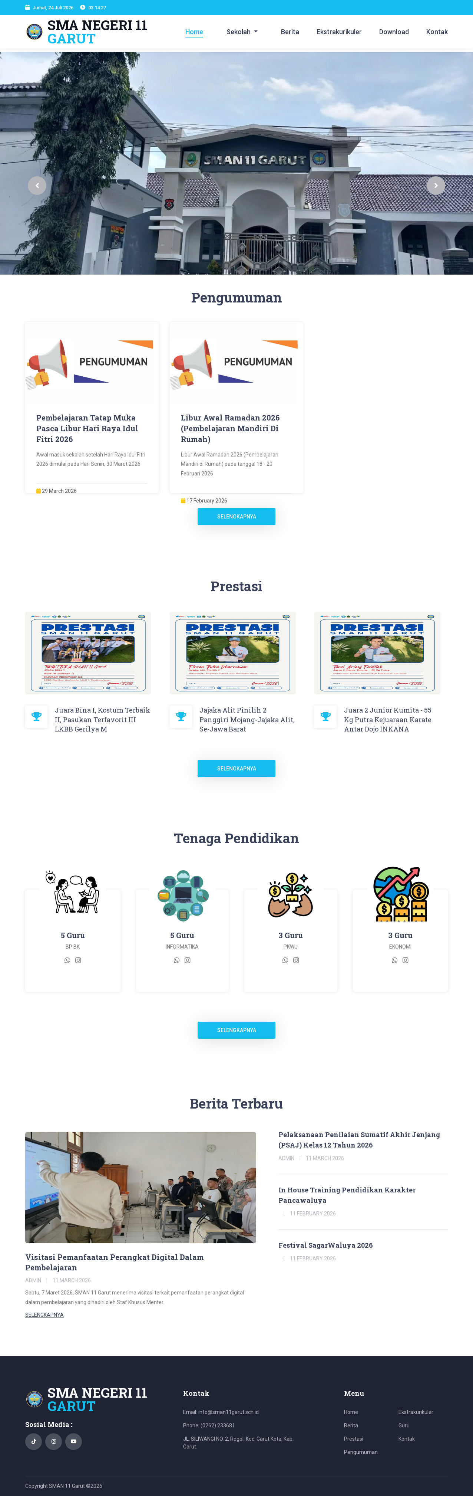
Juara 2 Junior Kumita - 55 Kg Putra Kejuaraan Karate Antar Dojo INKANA (387, 719)
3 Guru (290, 935)
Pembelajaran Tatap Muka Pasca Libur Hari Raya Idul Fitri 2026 (87, 428)
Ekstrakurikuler (339, 32)
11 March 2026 (72, 1280)
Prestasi (353, 1439)
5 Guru (73, 935)
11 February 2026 (313, 1214)
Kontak (437, 32)
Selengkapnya (236, 517)
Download (394, 32)
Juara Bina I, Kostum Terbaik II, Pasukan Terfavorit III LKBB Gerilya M (102, 719)
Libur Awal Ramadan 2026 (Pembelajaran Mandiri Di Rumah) (230, 428)
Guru (404, 1425)
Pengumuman (361, 1452)
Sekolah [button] (239, 32)
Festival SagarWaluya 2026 (325, 1245)
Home (194, 32)
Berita (290, 32)
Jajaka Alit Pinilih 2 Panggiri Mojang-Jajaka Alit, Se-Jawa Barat (247, 719)
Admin (33, 1280)
